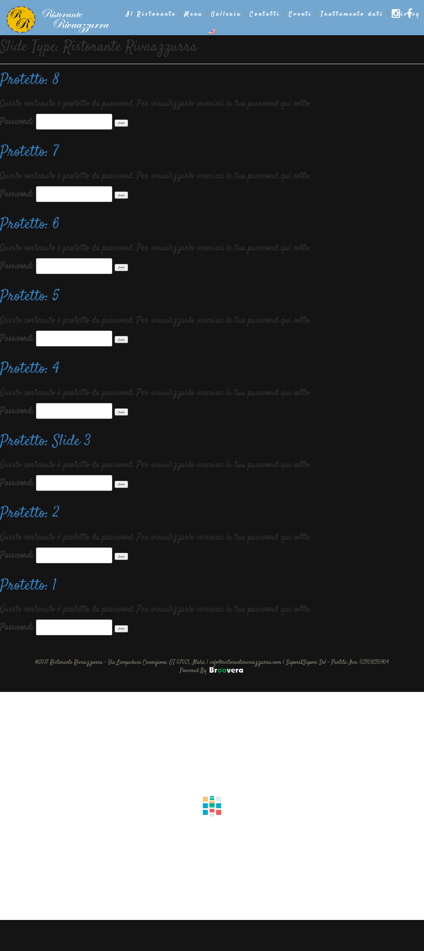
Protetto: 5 (29, 296)
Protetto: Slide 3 (45, 441)
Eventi (300, 14)
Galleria (226, 14)
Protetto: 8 (30, 80)
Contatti (265, 14)
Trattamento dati (351, 14)
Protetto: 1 (28, 586)
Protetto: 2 (30, 513)
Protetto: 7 (29, 152)
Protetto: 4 (29, 369)
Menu (193, 14)
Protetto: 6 (30, 224)
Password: (56, 122)
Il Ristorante (151, 14)
